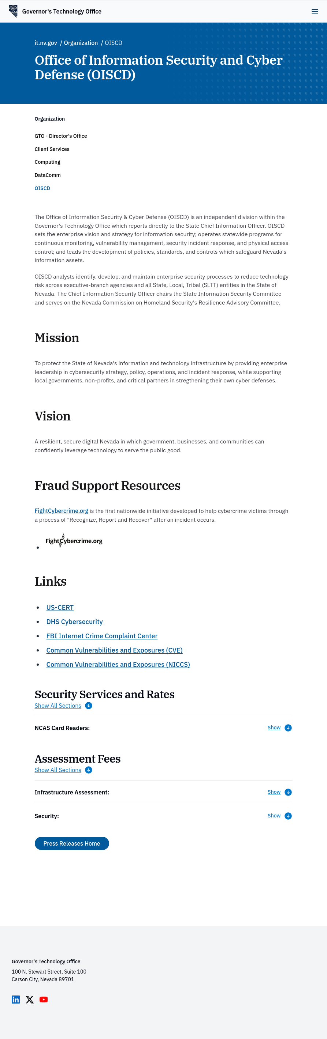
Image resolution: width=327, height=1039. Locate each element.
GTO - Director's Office (61, 136)
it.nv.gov (46, 42)
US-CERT (60, 607)
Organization (81, 42)
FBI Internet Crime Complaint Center (101, 636)
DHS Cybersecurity (74, 621)
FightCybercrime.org (62, 510)
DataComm (48, 175)
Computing (47, 162)
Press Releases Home (72, 843)
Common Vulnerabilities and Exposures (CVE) (114, 650)
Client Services (52, 149)
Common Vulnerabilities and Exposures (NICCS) (118, 664)
